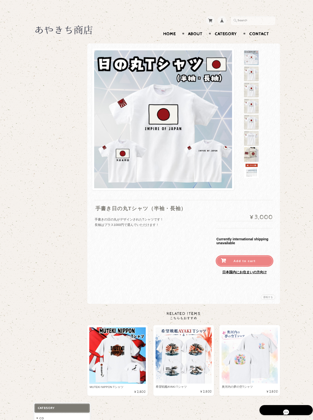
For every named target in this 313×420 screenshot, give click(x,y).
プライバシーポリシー (55, 184)
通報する (268, 287)
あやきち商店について (55, 165)
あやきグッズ (48, 59)
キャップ (46, 131)
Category (226, 24)
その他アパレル (51, 115)
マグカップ (48, 139)
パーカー (46, 75)
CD (41, 49)
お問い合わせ (49, 175)
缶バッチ (46, 123)
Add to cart (245, 251)
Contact (259, 24)
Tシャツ (46, 68)
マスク (45, 99)
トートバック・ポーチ (56, 91)
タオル (45, 107)
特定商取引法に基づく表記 (58, 194)
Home (169, 24)
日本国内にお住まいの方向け (244, 263)
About (195, 24)
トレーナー (48, 83)
